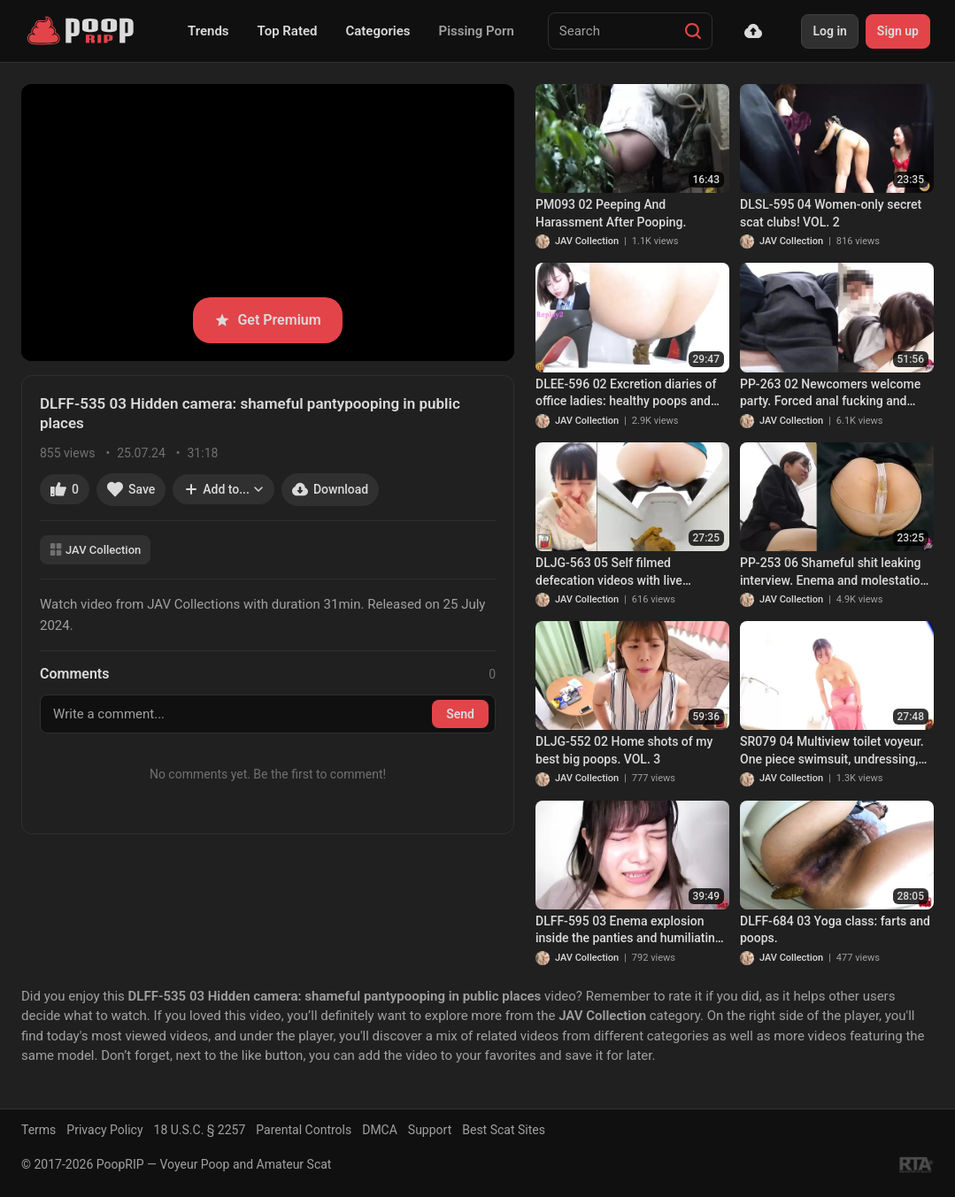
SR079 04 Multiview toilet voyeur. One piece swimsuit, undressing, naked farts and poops (832, 751)
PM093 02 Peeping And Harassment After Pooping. (610, 213)
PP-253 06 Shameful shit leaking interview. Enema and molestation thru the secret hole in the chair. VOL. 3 (833, 572)
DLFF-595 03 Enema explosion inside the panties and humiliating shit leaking (628, 931)
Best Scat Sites (503, 1130)
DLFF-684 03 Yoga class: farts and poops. (835, 930)
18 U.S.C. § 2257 (200, 1130)
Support (429, 1130)
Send (460, 714)
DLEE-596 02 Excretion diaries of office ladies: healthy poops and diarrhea (626, 394)
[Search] (693, 31)
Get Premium (267, 319)
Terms (38, 1130)
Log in (829, 31)
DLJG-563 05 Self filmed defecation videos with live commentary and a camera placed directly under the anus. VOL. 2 (629, 572)
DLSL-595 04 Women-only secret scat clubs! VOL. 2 (830, 213)
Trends (208, 31)
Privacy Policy (104, 1130)
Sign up (898, 31)
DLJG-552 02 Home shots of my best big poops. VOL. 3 (623, 750)
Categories (377, 31)
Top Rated (288, 31)
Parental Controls (303, 1130)
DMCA (379, 1130)
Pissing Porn (476, 31)
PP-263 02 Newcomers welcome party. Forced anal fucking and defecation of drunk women (830, 394)
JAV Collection (95, 549)
